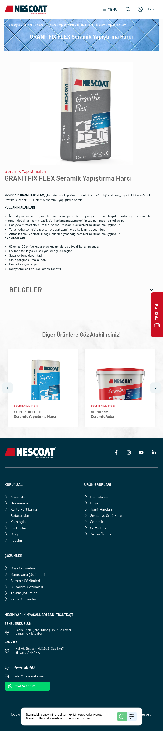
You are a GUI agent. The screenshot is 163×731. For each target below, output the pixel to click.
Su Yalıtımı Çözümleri (24, 586)
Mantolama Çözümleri (25, 574)
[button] (110, 9)
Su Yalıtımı (95, 528)
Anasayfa (14, 24)
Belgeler (25, 290)
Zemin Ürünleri (98, 534)
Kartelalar (15, 528)
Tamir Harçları (98, 509)
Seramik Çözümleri (22, 580)
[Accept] (122, 716)
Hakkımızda (16, 503)
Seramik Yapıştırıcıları (61, 24)
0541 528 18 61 (22, 686)
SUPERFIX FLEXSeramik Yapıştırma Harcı (35, 414)
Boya (91, 503)
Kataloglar (16, 521)
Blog (11, 534)
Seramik (40, 24)
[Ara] (128, 9)
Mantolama (96, 497)
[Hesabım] (140, 9)
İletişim (13, 540)
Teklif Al (157, 314)
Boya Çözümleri (20, 568)
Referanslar (17, 515)
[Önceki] (7, 388)
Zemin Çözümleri (21, 599)
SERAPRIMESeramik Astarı (103, 414)
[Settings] (132, 716)
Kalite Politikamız (21, 509)
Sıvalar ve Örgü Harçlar (105, 515)
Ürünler (27, 24)
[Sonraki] (155, 388)
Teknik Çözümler (21, 593)
